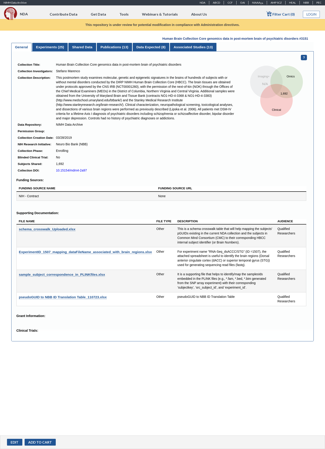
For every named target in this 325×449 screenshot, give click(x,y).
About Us (199, 14)
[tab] (21, 47)
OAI (242, 2)
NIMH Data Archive (15, 2)
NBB (306, 2)
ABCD (216, 2)
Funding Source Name (37, 188)
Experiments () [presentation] (50, 47)
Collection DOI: (28, 170)
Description (187, 221)
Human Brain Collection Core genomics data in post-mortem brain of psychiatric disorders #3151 (235, 38)
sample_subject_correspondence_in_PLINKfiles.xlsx (62, 274)
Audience (285, 221)
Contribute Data (63, 14)
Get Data (98, 14)
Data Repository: (30, 124)
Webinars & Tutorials (160, 14)
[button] (40, 442)
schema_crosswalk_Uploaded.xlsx (47, 229)
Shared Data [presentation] (82, 47)
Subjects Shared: (30, 164)
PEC (318, 2)
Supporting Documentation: (37, 213)
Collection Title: (29, 64)
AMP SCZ (276, 2)
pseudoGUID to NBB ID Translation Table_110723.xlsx (63, 297)
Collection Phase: (30, 151)
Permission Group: (31, 131)
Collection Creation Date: (36, 137)
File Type (164, 221)
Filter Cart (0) (280, 14)
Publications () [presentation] (114, 47)
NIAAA (257, 3)
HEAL (292, 2)
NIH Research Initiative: (34, 144)
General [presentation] (21, 47)
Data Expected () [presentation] (150, 47)
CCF (230, 2)
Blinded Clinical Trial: (33, 157)
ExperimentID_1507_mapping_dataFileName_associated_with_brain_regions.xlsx (85, 252)
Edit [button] (15, 442)
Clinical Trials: (27, 330)
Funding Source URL (175, 188)
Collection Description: (34, 77)
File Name (27, 221)
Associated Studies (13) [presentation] (193, 47)
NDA (202, 2)
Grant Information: (30, 316)
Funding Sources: (30, 180)
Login (311, 14)
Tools (124, 14)
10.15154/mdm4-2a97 (71, 170)
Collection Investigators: (35, 71)
